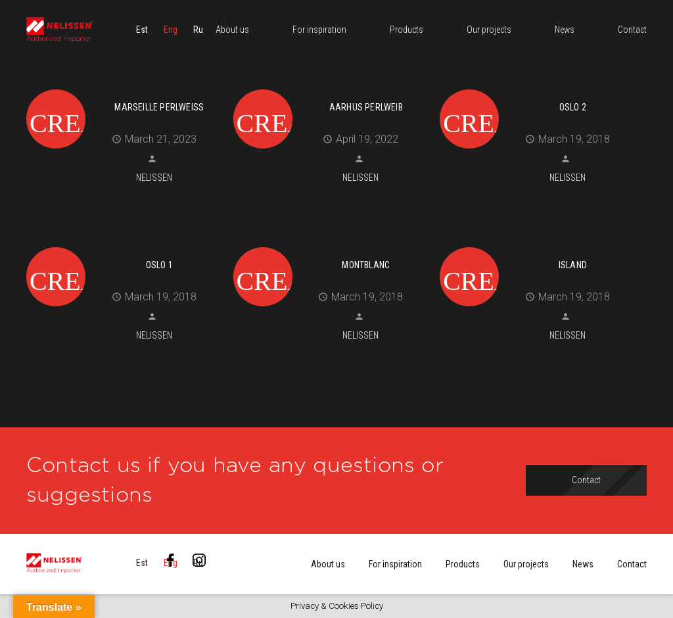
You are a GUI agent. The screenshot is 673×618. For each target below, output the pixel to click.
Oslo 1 (159, 265)
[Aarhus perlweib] (331, 87)
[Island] (538, 245)
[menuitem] (142, 29)
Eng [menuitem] (170, 29)
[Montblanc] (331, 245)
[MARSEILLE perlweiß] (124, 87)
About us (328, 564)
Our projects (526, 564)
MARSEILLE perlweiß (159, 107)
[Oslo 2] (538, 87)
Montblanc (366, 265)
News (582, 564)
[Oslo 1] (124, 245)
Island (573, 265)
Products (463, 564)
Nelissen (154, 177)
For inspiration (395, 564)
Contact (632, 564)
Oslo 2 (572, 107)
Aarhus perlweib (366, 107)
